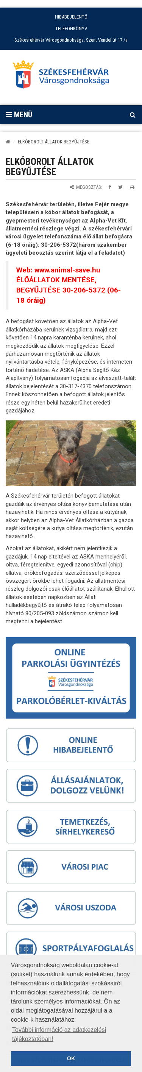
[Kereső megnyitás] (132, 114)
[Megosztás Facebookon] (109, 187)
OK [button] (71, 1058)
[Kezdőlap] (8, 142)
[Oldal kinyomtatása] (132, 187)
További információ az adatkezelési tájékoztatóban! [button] (59, 1034)
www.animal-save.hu (67, 270)
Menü (19, 114)
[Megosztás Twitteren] (120, 187)
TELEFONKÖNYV (71, 28)
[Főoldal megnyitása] (64, 76)
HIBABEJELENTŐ (71, 17)
